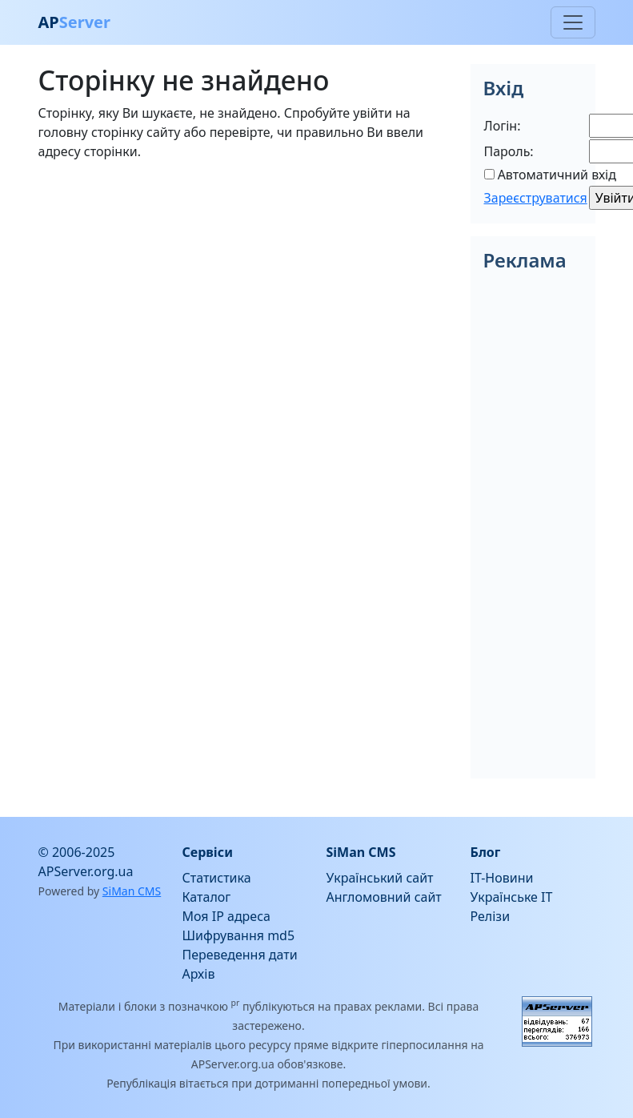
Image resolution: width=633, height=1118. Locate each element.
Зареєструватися (535, 198)
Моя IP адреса (226, 916)
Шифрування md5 (238, 935)
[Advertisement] (244, 286)
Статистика (216, 878)
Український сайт (380, 878)
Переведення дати (240, 954)
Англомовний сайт (384, 897)
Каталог (206, 897)
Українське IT (512, 897)
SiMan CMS (131, 891)
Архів (198, 974)
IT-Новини (502, 878)
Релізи (491, 916)
